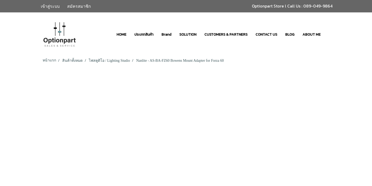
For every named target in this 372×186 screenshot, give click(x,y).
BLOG (290, 34)
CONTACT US (266, 34)
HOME (121, 34)
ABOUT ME (312, 34)
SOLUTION (187, 34)
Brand (166, 34)
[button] (329, 34)
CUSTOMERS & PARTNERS (225, 34)
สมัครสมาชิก (79, 6)
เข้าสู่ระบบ (50, 6)
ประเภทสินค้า (143, 34)
